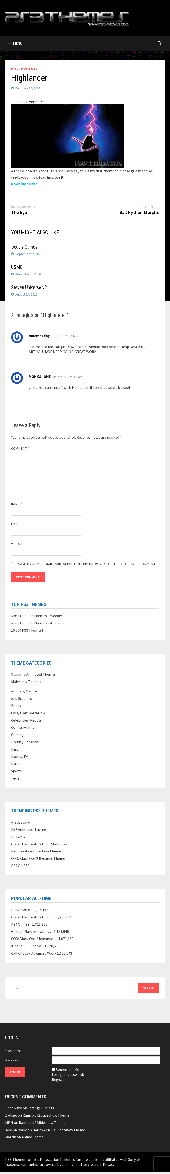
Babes (16, 705)
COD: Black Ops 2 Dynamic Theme (38, 858)
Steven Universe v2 (29, 287)
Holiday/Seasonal (25, 742)
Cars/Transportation (28, 713)
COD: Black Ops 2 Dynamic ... (33, 938)
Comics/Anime (22, 727)
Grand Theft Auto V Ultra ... (32, 917)
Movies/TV (29, 68)
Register (59, 1079)
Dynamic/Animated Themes (33, 674)
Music (15, 763)
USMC (17, 267)
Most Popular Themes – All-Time (37, 623)
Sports (16, 770)
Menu (15, 43)
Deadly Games (24, 247)
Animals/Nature (24, 691)
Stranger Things (41, 1108)
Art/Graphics (21, 698)
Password (12, 1060)
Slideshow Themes (26, 681)
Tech (15, 778)
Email (17, 524)
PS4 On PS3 (20, 865)
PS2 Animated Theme (28, 829)
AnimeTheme (33, 1136)
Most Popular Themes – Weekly (36, 615)
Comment (20, 448)
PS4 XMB (18, 836)
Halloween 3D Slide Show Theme (58, 1129)
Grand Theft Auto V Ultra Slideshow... (40, 844)
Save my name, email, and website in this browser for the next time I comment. (87, 564)
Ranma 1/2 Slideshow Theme (46, 1115)
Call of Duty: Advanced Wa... (32, 953)
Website (18, 544)
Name (16, 504)
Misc (14, 68)
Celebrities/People (26, 720)
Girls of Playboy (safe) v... (31, 931)
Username (13, 1050)
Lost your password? (68, 1074)
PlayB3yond (20, 822)
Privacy (108, 1164)
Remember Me (67, 1069)
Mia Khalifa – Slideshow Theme (36, 851)
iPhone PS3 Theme (26, 946)
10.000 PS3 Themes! (27, 630)
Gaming (17, 734)
